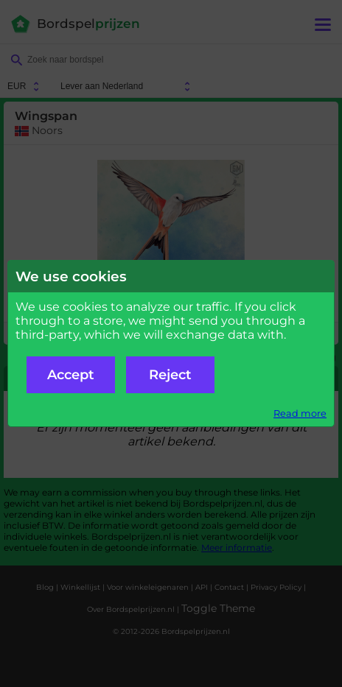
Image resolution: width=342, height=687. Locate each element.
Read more (300, 413)
